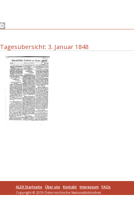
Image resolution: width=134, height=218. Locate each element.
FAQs (106, 187)
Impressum (89, 187)
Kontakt (70, 187)
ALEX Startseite (29, 187)
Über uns (52, 187)
